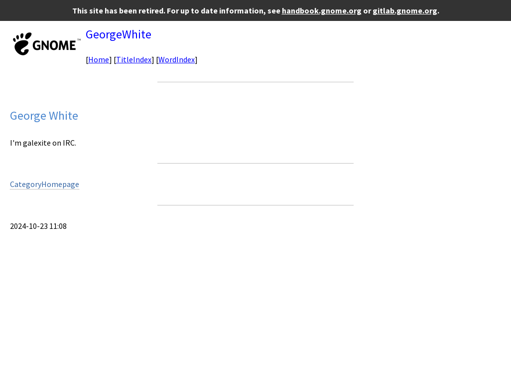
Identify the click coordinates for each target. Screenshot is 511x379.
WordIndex (176, 59)
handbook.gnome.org (322, 10)
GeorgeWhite (118, 34)
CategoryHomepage (44, 184)
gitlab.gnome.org (405, 10)
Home (98, 59)
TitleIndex (133, 59)
